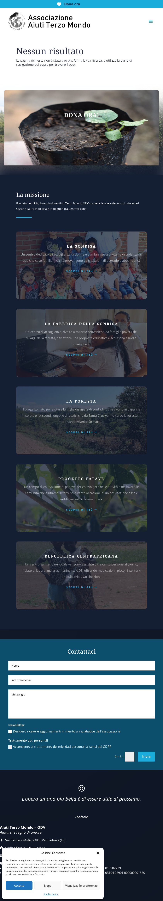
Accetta (19, 885)
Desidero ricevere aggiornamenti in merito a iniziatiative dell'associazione (64, 731)
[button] (98, 853)
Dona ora (72, 4)
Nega (47, 885)
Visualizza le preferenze (81, 885)
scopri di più (79, 271)
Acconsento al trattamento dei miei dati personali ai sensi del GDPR (59, 746)
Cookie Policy (51, 894)
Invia (146, 756)
